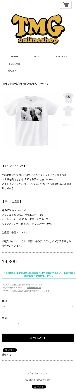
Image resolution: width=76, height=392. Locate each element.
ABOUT (38, 56)
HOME (14, 56)
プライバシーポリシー (38, 373)
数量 (4, 318)
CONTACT (14, 63)
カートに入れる (38, 337)
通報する (6, 354)
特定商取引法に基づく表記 (38, 380)
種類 (4, 301)
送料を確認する (34, 287)
